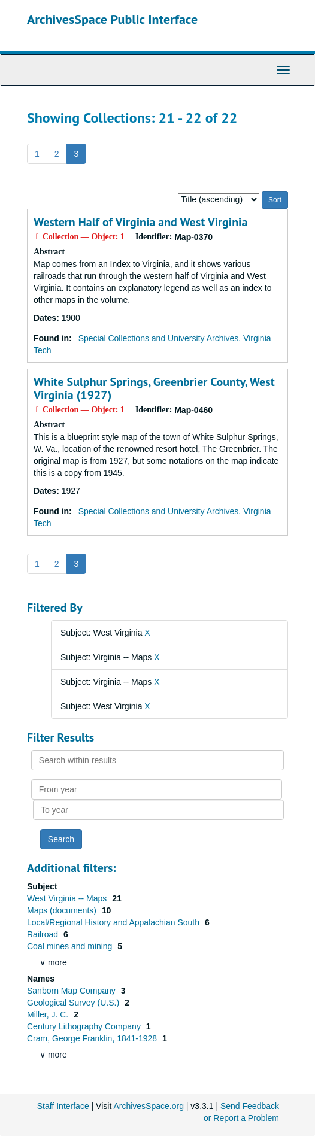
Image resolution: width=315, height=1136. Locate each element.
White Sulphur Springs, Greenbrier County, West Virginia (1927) (154, 388)
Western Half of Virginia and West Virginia (140, 222)
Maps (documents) (63, 910)
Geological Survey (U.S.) (74, 1002)
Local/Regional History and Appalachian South (114, 922)
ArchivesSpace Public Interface (112, 19)
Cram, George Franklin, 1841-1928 (93, 1038)
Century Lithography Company (85, 1026)
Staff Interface (63, 1106)
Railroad (43, 934)
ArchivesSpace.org (148, 1106)
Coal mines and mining (70, 946)
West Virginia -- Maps (68, 898)
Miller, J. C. (49, 1014)
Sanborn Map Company (72, 990)
